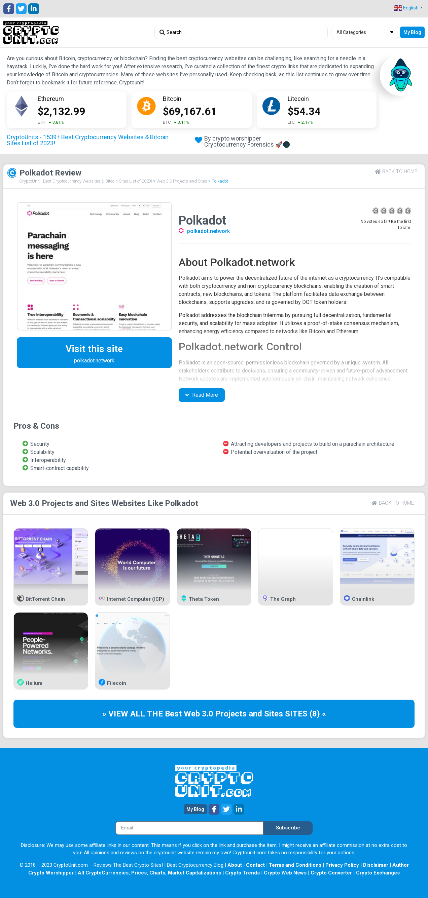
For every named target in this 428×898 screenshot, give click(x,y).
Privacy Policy (342, 865)
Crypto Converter (331, 873)
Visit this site (94, 348)
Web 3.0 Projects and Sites (181, 181)
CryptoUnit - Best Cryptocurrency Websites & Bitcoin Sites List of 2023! (85, 181)
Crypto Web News (285, 873)
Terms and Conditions (295, 865)
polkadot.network (208, 231)
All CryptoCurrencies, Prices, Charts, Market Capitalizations (149, 873)
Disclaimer (375, 865)
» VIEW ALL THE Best (143, 713)
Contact (255, 865)
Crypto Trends (242, 873)
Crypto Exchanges (378, 873)
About (234, 865)
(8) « (318, 713)
